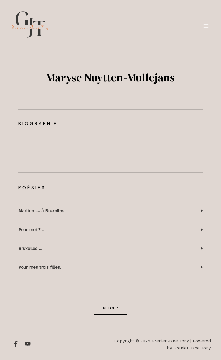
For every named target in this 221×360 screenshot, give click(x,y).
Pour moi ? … (31, 229)
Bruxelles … (30, 248)
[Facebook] (16, 343)
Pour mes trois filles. (39, 267)
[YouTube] (27, 343)
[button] (110, 211)
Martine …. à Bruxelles (41, 210)
